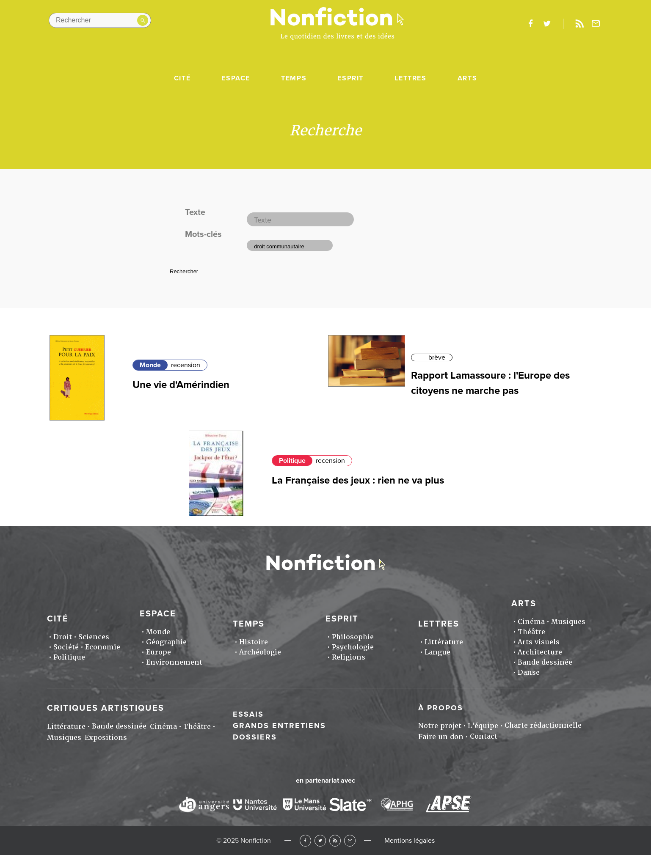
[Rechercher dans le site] (100, 20)
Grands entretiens (279, 725)
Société (66, 647)
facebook (530, 24)
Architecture (540, 652)
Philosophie (353, 636)
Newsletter (596, 24)
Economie (102, 647)
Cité (182, 78)
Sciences (93, 636)
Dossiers (255, 737)
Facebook (305, 840)
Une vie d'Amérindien (180, 385)
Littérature (444, 642)
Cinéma (531, 621)
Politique (292, 460)
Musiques (568, 621)
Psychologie (353, 647)
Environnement (174, 662)
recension (185, 365)
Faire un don (440, 736)
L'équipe (483, 725)
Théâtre (531, 631)
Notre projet (439, 725)
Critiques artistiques (105, 708)
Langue (437, 652)
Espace (235, 78)
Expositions (106, 737)
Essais (248, 714)
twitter (547, 24)
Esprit (350, 78)
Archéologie (260, 652)
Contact (483, 736)
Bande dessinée (545, 662)
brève (436, 357)
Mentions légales (409, 840)
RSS (335, 840)
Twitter (320, 840)
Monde (150, 365)
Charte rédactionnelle (543, 725)
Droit (62, 636)
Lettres (410, 78)
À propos (440, 707)
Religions (348, 657)
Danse (529, 672)
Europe (158, 652)
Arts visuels (539, 642)
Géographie (166, 642)
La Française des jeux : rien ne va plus (358, 480)
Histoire (253, 642)
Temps (293, 78)
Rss (579, 24)
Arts (467, 78)
